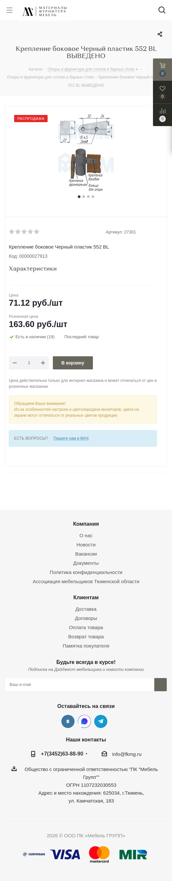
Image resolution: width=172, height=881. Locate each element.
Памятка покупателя (86, 646)
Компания (86, 524)
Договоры (86, 618)
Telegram (100, 721)
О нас (86, 535)
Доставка (86, 609)
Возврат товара (86, 636)
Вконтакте (68, 721)
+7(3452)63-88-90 (62, 754)
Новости (86, 544)
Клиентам (85, 597)
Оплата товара (86, 627)
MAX (84, 721)
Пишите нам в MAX (71, 438)
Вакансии (86, 554)
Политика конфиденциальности (86, 572)
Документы (85, 563)
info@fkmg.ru (126, 754)
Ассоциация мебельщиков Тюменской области (85, 581)
